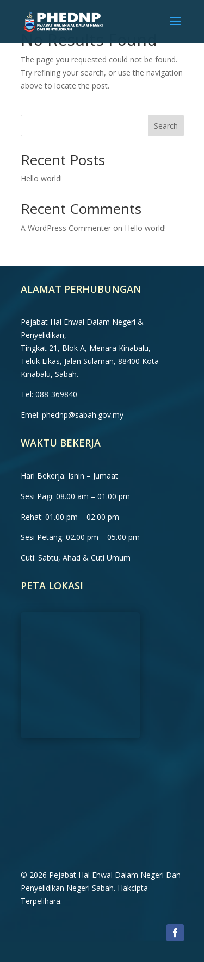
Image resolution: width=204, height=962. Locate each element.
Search (166, 126)
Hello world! (41, 178)
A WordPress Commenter (66, 228)
